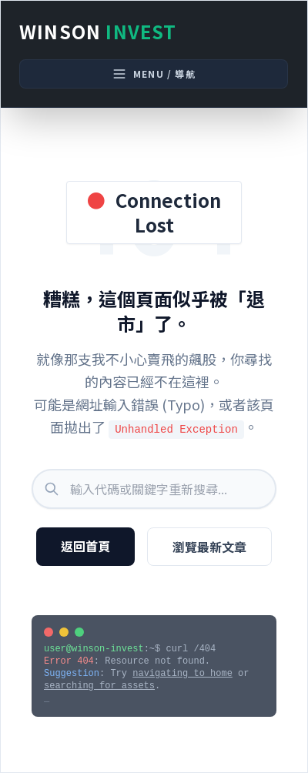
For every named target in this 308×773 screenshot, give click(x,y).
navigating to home (182, 673)
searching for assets (99, 686)
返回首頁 (85, 546)
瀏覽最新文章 (209, 546)
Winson (98, 31)
